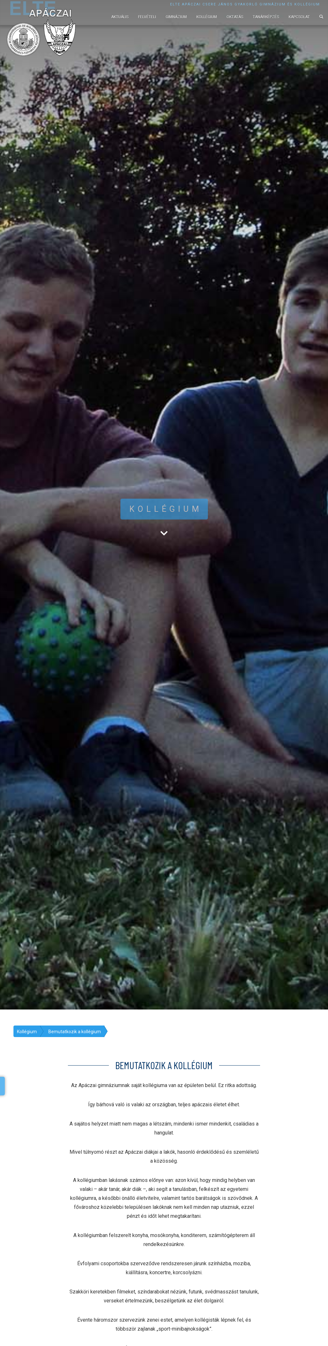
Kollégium (206, 17)
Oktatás (234, 17)
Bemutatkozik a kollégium (74, 1031)
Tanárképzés (266, 17)
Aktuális (119, 17)
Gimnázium (176, 17)
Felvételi (147, 17)
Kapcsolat (299, 17)
